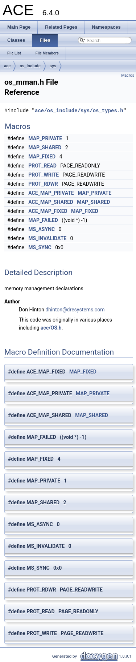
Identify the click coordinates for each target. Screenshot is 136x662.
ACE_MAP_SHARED (50, 202)
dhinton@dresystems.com (74, 309)
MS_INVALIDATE (47, 238)
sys (53, 66)
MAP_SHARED (44, 147)
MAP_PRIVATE (45, 138)
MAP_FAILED (43, 220)
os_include (30, 66)
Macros (127, 75)
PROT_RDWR (43, 184)
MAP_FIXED (41, 157)
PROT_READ (42, 166)
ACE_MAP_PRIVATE (51, 193)
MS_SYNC (39, 247)
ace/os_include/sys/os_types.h (79, 110)
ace (7, 66)
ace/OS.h (51, 328)
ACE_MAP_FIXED (47, 211)
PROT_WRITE (43, 175)
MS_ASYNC (41, 229)
